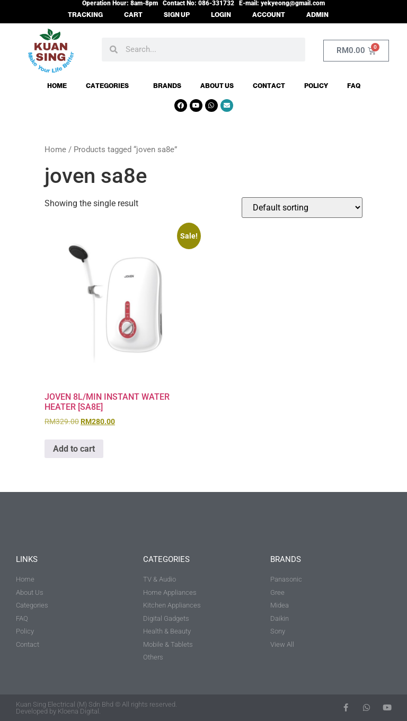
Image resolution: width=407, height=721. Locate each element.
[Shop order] (302, 207)
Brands (167, 86)
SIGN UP (177, 15)
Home (57, 86)
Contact (269, 86)
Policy (316, 86)
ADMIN (317, 15)
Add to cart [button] (74, 449)
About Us (217, 86)
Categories (110, 86)
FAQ (353, 86)
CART (133, 15)
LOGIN (221, 15)
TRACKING (85, 15)
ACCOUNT (268, 15)
